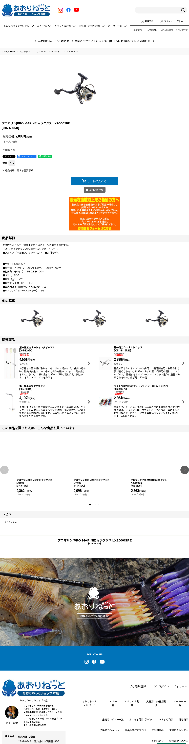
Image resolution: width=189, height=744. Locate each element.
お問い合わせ (182, 29)
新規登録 (149, 21)
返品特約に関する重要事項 (18, 209)
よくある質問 (167, 29)
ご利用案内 (152, 29)
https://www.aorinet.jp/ (94, 655)
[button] (4, 509)
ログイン (168, 21)
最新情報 (138, 29)
